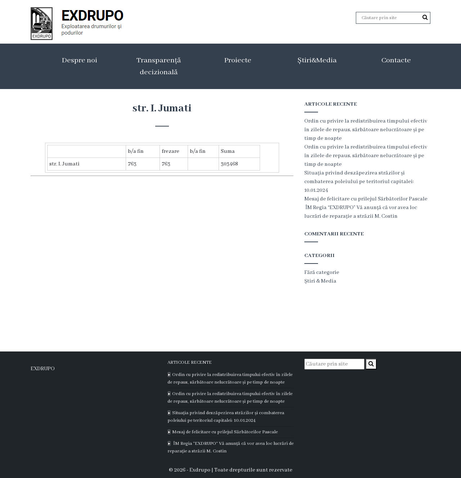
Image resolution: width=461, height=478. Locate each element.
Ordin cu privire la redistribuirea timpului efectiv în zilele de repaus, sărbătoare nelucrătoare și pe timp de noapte (365, 130)
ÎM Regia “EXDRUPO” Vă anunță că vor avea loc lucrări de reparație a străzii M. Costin (230, 447)
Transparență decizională (158, 66)
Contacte (396, 60)
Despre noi (79, 60)
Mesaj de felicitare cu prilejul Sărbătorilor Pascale (366, 199)
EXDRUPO (43, 369)
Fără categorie (321, 272)
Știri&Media (317, 60)
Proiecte (237, 60)
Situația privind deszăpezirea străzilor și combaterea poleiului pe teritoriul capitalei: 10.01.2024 (359, 182)
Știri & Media (320, 281)
